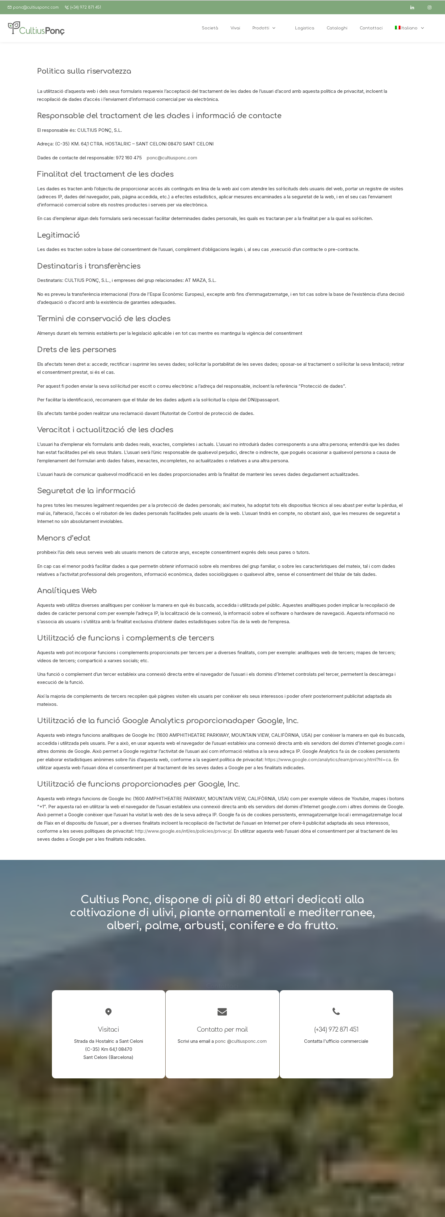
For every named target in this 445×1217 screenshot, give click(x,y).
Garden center (195, 1151)
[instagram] (432, 7)
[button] (258, 1134)
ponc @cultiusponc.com (241, 1041)
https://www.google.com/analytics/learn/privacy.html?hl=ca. (328, 759)
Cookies (211, 1204)
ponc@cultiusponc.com (36, 7)
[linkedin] (415, 7)
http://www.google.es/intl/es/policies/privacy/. (183, 831)
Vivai (185, 1142)
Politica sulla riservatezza (174, 1204)
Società (188, 1134)
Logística (189, 1159)
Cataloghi (190, 1167)
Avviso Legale (133, 1204)
